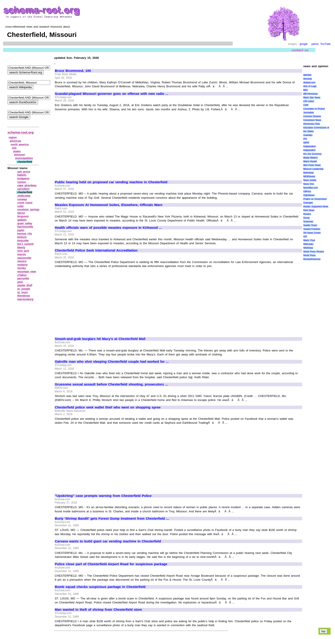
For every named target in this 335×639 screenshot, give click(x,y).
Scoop (306, 218)
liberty (21, 247)
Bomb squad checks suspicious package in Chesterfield (100, 587)
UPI (305, 236)
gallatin (21, 219)
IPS (305, 139)
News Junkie (309, 180)
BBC (305, 90)
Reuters (307, 214)
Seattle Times (310, 225)
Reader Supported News (315, 206)
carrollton (23, 189)
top (323, 631)
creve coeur (24, 202)
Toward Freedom (311, 229)
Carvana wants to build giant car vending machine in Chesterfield (108, 541)
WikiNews (308, 248)
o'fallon (21, 275)
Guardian (307, 135)
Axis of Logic (309, 86)
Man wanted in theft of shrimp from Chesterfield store (98, 609)
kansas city (24, 233)
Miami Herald (310, 161)
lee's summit (25, 244)
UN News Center (311, 233)
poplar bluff (24, 285)
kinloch (21, 237)
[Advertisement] (92, 144)
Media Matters (310, 157)
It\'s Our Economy (312, 154)
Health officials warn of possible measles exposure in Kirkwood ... (108, 227)
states (17, 151)
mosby (21, 268)
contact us (300, 50)
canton (21, 182)
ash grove (23, 171)
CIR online (308, 101)
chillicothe (23, 195)
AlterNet (307, 75)
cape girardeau (26, 185)
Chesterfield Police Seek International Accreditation (96, 250)
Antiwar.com (309, 82)
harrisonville (25, 226)
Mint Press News (311, 165)
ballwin (21, 175)
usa (14, 147)
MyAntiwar (308, 173)
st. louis (22, 292)
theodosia (23, 295)
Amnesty (307, 79)
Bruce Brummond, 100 (73, 70)
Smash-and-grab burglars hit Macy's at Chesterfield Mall (100, 339)
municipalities (24, 158)
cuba (20, 206)
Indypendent (309, 150)
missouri (19, 154)
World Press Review (313, 251)
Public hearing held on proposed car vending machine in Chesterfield (111, 182)
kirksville (22, 240)
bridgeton (23, 178)
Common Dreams (312, 116)
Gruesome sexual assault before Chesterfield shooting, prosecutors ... (111, 384)
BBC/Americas (310, 94)
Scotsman (308, 221)
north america (20, 144)
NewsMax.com (310, 188)
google (304, 44)
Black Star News (311, 97)
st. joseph (23, 288)
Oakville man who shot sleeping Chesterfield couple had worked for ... (111, 361)
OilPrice (307, 191)
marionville (24, 257)
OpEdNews (308, 195)
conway (22, 199)
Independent (309, 146)
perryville (23, 278)
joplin (20, 230)
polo (20, 282)
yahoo (315, 44)
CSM (305, 105)
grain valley (24, 223)
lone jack (23, 250)
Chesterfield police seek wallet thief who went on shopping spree (108, 407)
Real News (308, 210)
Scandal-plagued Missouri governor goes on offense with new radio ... (111, 93)
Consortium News (312, 120)
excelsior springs (28, 209)
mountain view (26, 271)
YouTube (325, 44)
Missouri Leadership (313, 169)
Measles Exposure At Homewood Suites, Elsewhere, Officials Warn (108, 205)
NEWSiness (309, 176)
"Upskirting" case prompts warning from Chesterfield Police (103, 496)
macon (21, 254)
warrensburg (25, 299)
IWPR (306, 142)
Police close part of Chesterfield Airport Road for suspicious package (111, 564)
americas (15, 141)
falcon (21, 213)
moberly (22, 264)
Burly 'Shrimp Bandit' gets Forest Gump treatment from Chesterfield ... (112, 518)
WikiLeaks (308, 244)
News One (308, 184)
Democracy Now (311, 124)
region (13, 137)
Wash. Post (309, 240)
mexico (21, 261)
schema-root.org (21, 132)
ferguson (22, 216)
